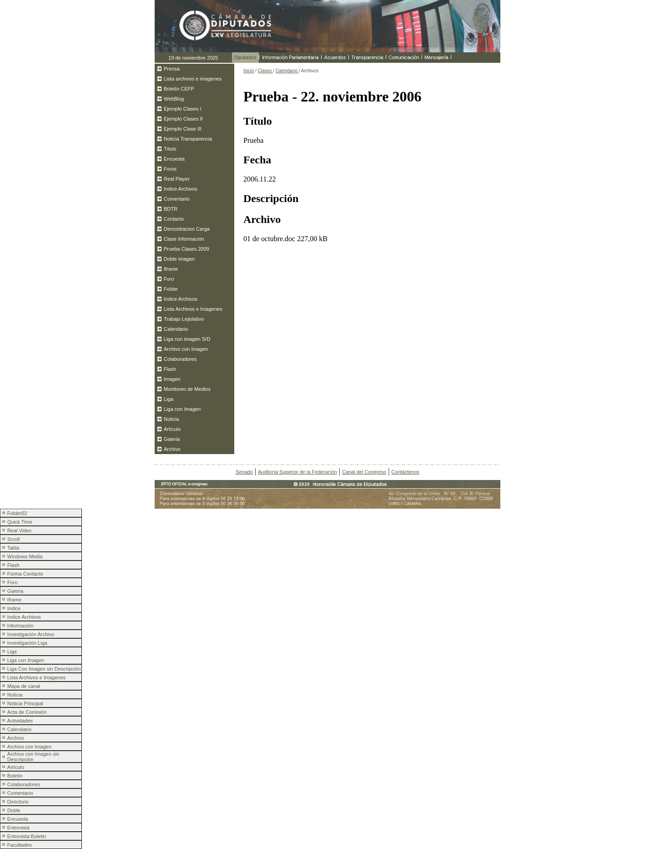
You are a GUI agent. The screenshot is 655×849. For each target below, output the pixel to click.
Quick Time (19, 522)
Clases (265, 70)
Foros (170, 169)
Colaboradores (180, 359)
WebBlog (174, 98)
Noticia (171, 419)
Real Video (19, 530)
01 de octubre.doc (269, 239)
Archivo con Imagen (186, 349)
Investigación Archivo (30, 634)
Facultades (19, 845)
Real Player (177, 179)
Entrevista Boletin (26, 836)
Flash (170, 369)
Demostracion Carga (187, 229)
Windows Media (25, 556)
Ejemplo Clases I (183, 108)
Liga (168, 399)
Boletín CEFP (179, 88)
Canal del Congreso (364, 472)
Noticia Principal (25, 703)
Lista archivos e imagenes (193, 78)
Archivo (172, 449)
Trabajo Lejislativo (184, 319)
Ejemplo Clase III (183, 128)
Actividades (20, 720)
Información (20, 625)
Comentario (177, 199)
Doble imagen (179, 259)
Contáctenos (405, 472)
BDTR (170, 209)
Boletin (15, 775)
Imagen (172, 379)
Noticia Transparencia (188, 139)
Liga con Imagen (182, 409)
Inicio (248, 70)
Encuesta (174, 159)
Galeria (172, 439)
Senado (244, 472)
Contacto (174, 219)
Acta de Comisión (26, 712)
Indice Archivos (180, 189)
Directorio (18, 801)
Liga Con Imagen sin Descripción (44, 669)
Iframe (171, 269)
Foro (169, 279)
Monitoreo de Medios (187, 389)
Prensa (172, 68)
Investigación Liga (27, 643)
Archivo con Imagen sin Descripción (33, 756)
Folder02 (17, 513)
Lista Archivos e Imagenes (193, 309)
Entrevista (18, 827)
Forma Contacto (25, 573)
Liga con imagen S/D (187, 339)
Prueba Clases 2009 (186, 249)
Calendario (176, 329)
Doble (13, 810)
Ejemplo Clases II (183, 118)
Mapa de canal (23, 686)
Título (170, 149)
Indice (13, 608)
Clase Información (184, 239)
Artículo (172, 429)
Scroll (13, 539)
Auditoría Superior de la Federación (297, 472)
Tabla (13, 548)
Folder (171, 289)
